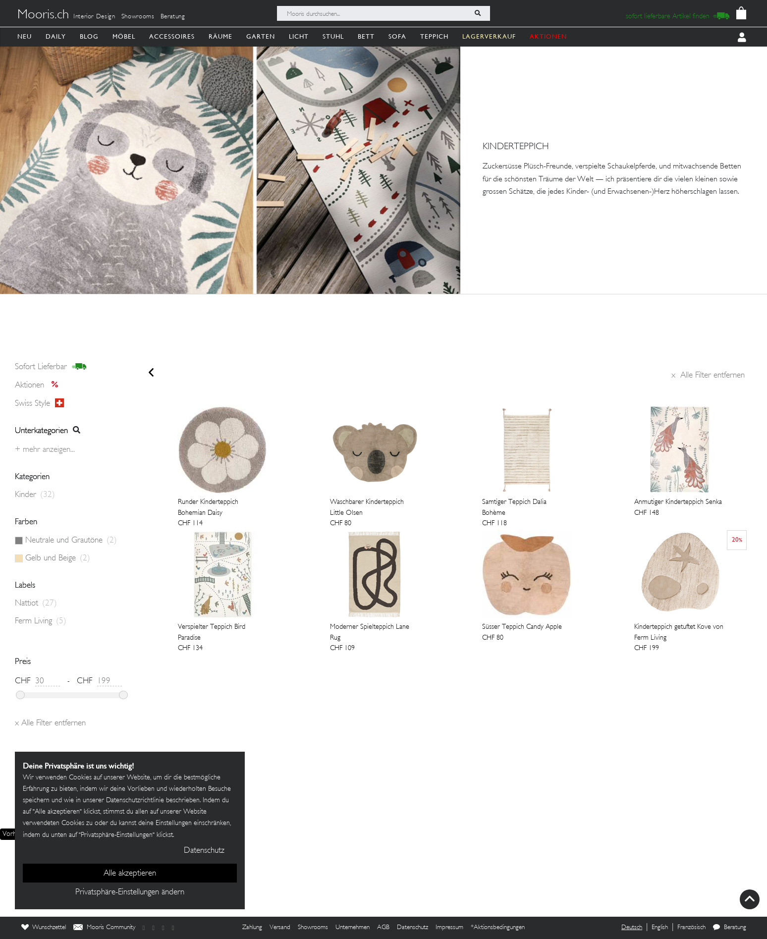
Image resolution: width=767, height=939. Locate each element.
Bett (366, 36)
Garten (260, 36)
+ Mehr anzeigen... (45, 450)
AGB (383, 928)
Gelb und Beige (57, 558)
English (660, 928)
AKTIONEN (548, 36)
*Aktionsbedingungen (498, 928)
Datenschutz (412, 928)
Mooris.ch (43, 15)
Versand (280, 928)
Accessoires (172, 36)
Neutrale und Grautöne (71, 541)
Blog (89, 36)
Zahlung (252, 928)
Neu (24, 36)
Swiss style (39, 403)
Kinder (35, 495)
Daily (56, 36)
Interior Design (94, 17)
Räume (220, 36)
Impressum (449, 928)
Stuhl (333, 36)
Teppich (434, 36)
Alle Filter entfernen (708, 376)
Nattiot (36, 604)
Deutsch (631, 928)
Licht (299, 36)
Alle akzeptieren (130, 874)
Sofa (397, 36)
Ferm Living (40, 621)
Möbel (123, 36)
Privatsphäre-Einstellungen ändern (129, 892)
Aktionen (39, 385)
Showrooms (138, 17)
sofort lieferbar (51, 367)
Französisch (691, 928)
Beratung (173, 17)
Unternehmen (352, 928)
